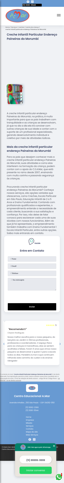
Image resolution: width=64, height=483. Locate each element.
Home (28, 417)
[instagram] (32, 2)
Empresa (30, 420)
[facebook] (28, 2)
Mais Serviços (32, 435)
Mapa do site (32, 432)
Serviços (29, 426)
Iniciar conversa (35, 470)
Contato (29, 429)
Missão (29, 423)
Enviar (32, 306)
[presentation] (32, 296)
